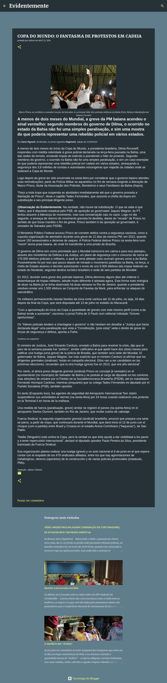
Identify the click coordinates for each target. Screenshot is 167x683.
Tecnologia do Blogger (83, 678)
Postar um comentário (30, 500)
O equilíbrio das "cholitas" (58, 643)
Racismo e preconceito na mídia (61, 588)
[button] (19, 47)
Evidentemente (29, 6)
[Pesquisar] (53, 6)
